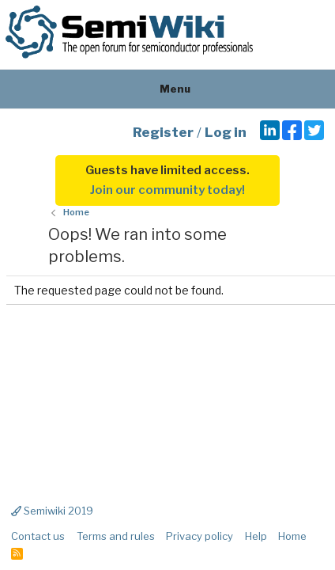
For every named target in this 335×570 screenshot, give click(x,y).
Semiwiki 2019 (52, 510)
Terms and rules (116, 536)
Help (256, 536)
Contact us (38, 536)
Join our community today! (167, 190)
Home (292, 536)
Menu (168, 88)
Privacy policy (199, 536)
